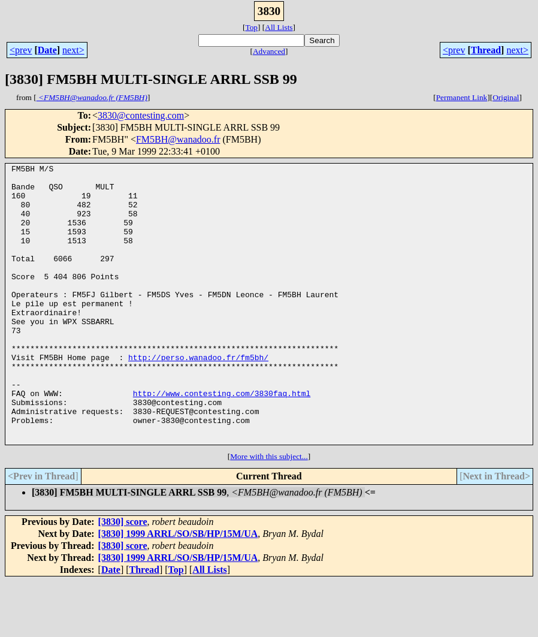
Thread (486, 50)
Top (251, 27)
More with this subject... (269, 512)
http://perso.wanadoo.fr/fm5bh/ (198, 396)
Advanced (269, 51)
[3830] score (122, 577)
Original (505, 97)
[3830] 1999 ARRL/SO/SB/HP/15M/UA (178, 589)
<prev (21, 50)
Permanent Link (462, 97)
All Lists (278, 27)
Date (47, 50)
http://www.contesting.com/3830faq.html (221, 439)
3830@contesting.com (141, 115)
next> (73, 50)
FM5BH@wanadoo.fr (178, 139)
